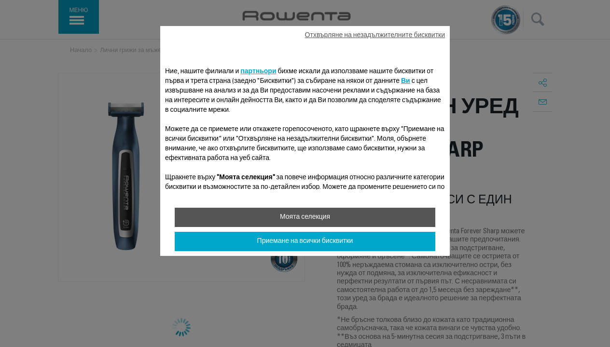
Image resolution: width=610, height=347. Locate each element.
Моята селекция (305, 217)
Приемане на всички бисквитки (305, 241)
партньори (258, 71)
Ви (405, 81)
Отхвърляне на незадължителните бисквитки (375, 35)
